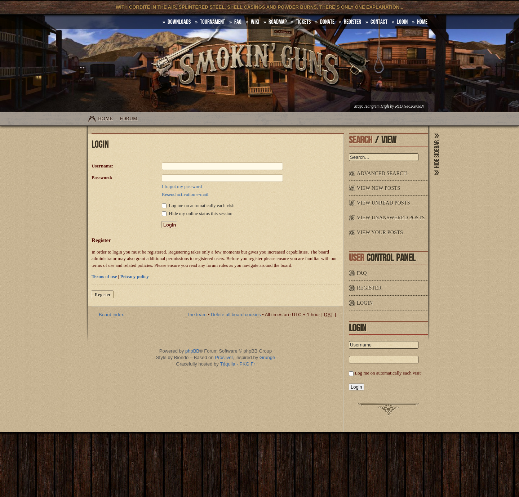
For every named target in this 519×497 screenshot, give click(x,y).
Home (105, 118)
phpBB (192, 351)
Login (402, 22)
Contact (379, 22)
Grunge (267, 357)
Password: (102, 177)
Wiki (255, 22)
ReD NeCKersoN (409, 106)
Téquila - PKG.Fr (237, 364)
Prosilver (224, 357)
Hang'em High (376, 106)
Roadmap (278, 22)
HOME (422, 22)
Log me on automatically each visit (198, 205)
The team (197, 314)
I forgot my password (182, 186)
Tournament (212, 22)
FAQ (237, 22)
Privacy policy (134, 276)
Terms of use (104, 276)
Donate (327, 22)
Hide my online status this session (197, 213)
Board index (111, 314)
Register (352, 22)
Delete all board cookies (236, 314)
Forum (129, 118)
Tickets (303, 22)
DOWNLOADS (179, 22)
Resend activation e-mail (185, 194)
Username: (103, 166)
